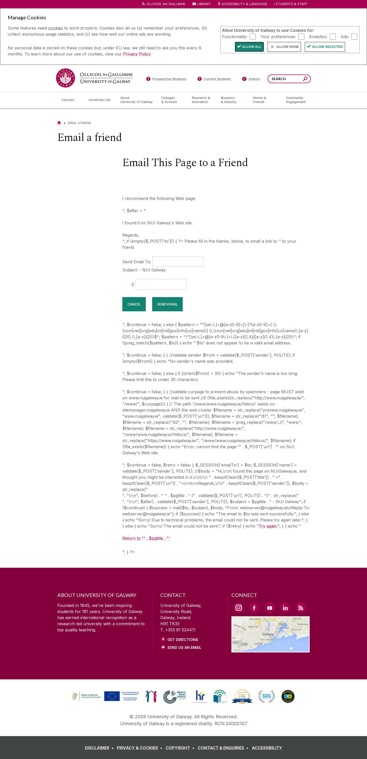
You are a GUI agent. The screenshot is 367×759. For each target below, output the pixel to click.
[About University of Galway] (136, 100)
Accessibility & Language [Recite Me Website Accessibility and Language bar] (242, 4)
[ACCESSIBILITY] (267, 748)
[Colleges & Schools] (172, 100)
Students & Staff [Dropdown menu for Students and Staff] (291, 4)
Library (204, 4)
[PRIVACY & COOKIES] (140, 748)
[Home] (59, 123)
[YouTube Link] (270, 607)
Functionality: (234, 36)
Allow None (287, 47)
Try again (268, 526)
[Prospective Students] (166, 80)
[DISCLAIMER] (100, 748)
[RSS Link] (301, 607)
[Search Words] (289, 79)
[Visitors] (251, 80)
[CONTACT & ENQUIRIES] (224, 748)
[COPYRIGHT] (181, 748)
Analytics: (318, 36)
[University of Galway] (94, 77)
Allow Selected (327, 47)
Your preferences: (278, 36)
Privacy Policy (136, 53)
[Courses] (70, 100)
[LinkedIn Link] (285, 607)
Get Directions (182, 639)
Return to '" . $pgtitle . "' (146, 538)
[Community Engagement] (296, 100)
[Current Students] (214, 80)
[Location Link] (270, 649)
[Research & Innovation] (202, 100)
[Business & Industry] (232, 100)
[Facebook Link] (254, 607)
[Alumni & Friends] (265, 100)
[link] (151, 696)
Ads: (344, 36)
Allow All (251, 47)
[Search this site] (305, 79)
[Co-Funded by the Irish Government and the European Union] (106, 700)
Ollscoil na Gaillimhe (165, 4)
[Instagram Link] (238, 608)
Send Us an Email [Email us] (184, 647)
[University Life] (100, 100)
